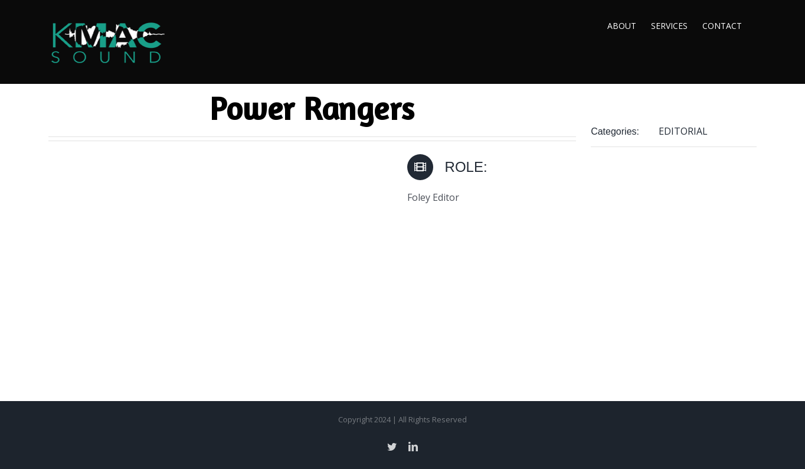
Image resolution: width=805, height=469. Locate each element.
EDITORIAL (683, 131)
